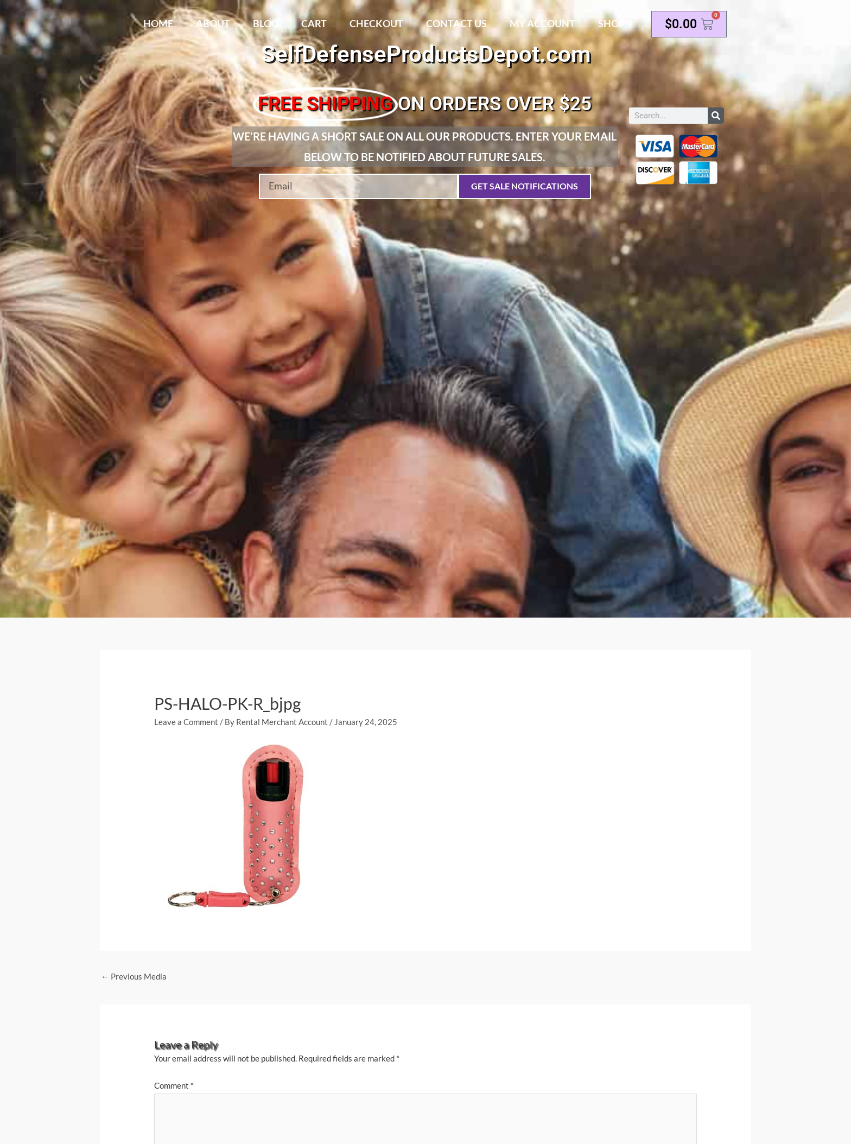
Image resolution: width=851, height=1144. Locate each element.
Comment (174, 1086)
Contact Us (456, 23)
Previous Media (134, 976)
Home (158, 23)
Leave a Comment (186, 722)
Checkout (376, 23)
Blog (265, 23)
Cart (314, 23)
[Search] (716, 115)
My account (542, 23)
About (213, 23)
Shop (611, 23)
